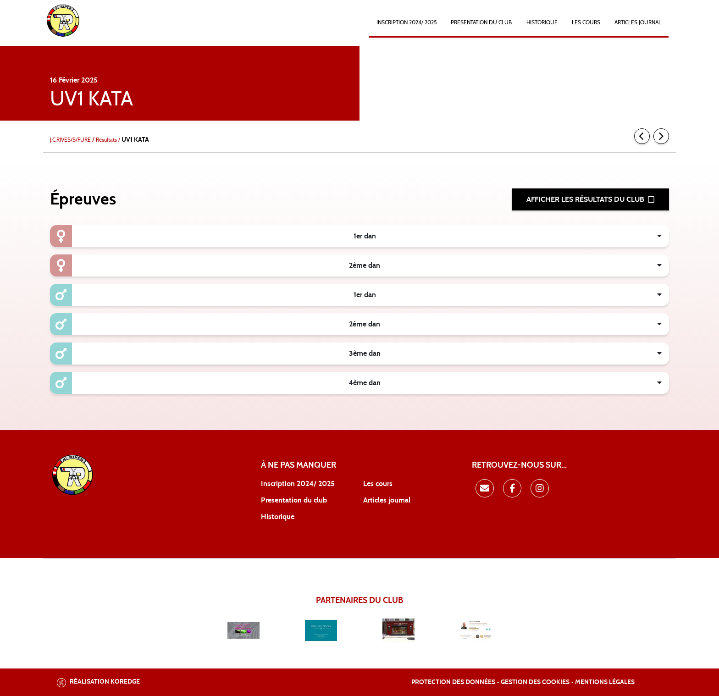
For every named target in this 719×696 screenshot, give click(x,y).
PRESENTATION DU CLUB (481, 22)
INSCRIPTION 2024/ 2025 (406, 22)
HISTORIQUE (542, 22)
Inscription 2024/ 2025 (298, 483)
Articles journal (386, 500)
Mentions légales (605, 682)
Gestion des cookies (535, 682)
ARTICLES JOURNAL (637, 22)
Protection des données (453, 682)
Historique (277, 516)
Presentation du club (294, 500)
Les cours (586, 22)
